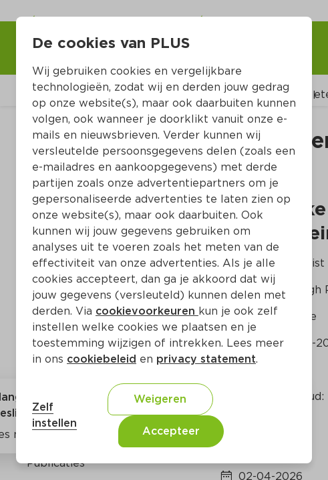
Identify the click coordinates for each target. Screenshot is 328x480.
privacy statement (206, 359)
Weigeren (160, 399)
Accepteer (171, 431)
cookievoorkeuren (147, 311)
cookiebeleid (101, 359)
